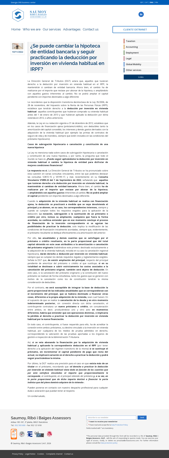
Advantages (72, 29)
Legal (128, 58)
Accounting (132, 46)
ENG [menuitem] (151, 2)
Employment (132, 52)
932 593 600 (20, 425)
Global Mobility (133, 64)
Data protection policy (109, 443)
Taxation (130, 41)
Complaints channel (54, 454)
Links (141, 77)
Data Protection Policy (119, 425)
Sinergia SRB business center (23, 2)
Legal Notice (30, 454)
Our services (52, 29)
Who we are (32, 29)
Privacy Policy (17, 454)
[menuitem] (141, 2)
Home (15, 29)
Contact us (90, 29)
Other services (133, 70)
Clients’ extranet (135, 29)
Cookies (40, 454)
